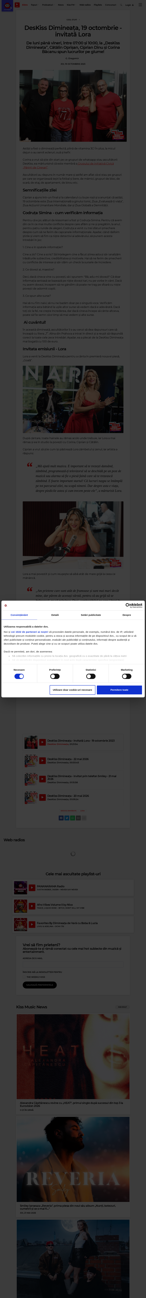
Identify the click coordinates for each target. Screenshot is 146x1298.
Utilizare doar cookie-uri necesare (72, 690)
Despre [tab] (127, 615)
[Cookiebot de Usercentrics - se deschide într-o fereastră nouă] (128, 605)
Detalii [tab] (55, 615)
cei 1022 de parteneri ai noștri (29, 631)
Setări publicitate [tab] (91, 615)
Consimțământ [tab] (19, 615)
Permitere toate (119, 690)
